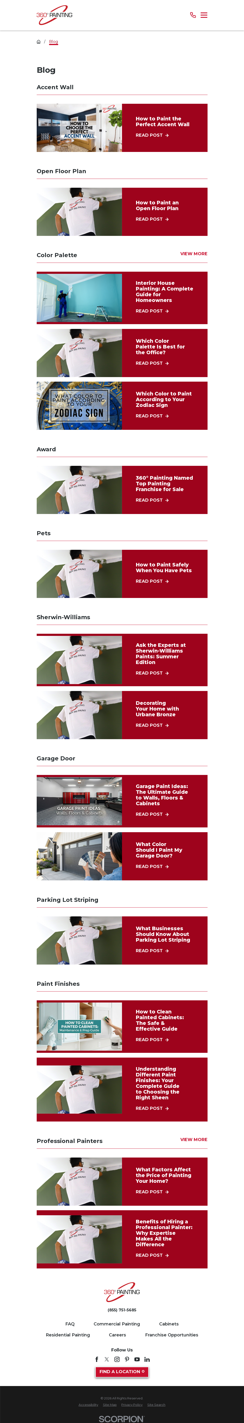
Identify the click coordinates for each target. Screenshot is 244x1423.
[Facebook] (96, 1359)
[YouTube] (137, 1359)
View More (193, 254)
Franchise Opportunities (171, 1335)
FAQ (70, 1324)
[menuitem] (88, 1404)
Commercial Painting (117, 1324)
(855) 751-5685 (122, 1310)
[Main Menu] (204, 15)
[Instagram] (117, 1359)
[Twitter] (106, 1359)
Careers (117, 1335)
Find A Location (122, 1371)
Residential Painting (68, 1335)
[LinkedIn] (147, 1359)
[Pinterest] (127, 1359)
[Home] (54, 15)
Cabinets (169, 1324)
